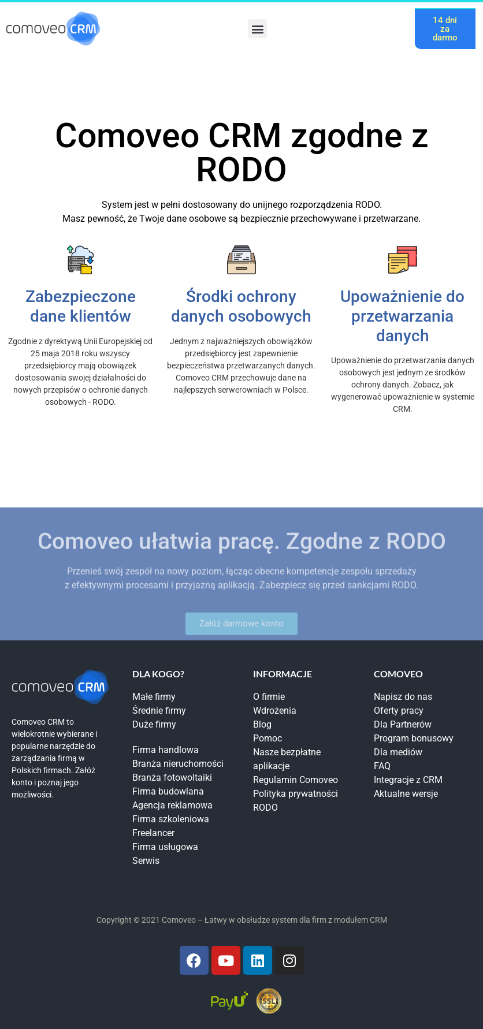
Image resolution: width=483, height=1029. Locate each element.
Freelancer (153, 832)
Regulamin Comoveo (295, 779)
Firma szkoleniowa (170, 819)
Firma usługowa (165, 846)
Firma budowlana (168, 791)
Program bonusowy (414, 738)
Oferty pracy (398, 710)
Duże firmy (154, 724)
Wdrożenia (274, 710)
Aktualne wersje (406, 793)
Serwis (145, 860)
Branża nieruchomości (178, 763)
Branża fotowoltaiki (172, 777)
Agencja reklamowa (172, 805)
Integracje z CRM (408, 779)
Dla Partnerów (403, 724)
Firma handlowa (165, 749)
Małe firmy (154, 696)
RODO (265, 807)
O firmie (269, 696)
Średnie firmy (159, 710)
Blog (262, 724)
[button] (257, 28)
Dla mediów (398, 752)
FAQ (382, 765)
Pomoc (267, 738)
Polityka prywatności (295, 793)
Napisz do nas (403, 696)
